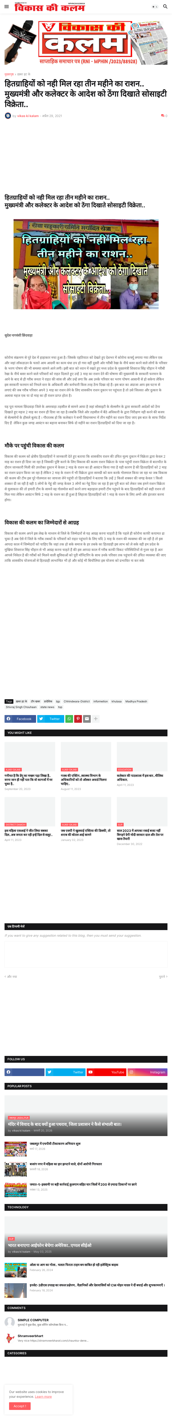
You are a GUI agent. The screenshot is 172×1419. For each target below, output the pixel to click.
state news (47, 707)
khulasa (117, 701)
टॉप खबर (35, 701)
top (60, 707)
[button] (6, 7)
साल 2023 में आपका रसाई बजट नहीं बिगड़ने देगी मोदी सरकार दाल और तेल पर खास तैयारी (140, 835)
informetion (100, 701)
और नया (12, 977)
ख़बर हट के (23, 74)
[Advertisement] (86, 156)
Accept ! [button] (20, 1406)
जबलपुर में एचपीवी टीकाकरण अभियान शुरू (55, 1144)
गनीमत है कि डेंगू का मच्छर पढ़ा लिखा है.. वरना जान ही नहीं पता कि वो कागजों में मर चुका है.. (28, 780)
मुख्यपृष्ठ (9, 74)
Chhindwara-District (77, 701)
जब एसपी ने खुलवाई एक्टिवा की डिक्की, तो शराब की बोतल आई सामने (86, 833)
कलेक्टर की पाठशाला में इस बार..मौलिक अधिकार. (140, 778)
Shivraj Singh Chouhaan (21, 707)
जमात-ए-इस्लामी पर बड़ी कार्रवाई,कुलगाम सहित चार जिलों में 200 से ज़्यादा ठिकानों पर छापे (83, 1184)
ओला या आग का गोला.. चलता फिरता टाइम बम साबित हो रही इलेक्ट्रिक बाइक (74, 1265)
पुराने (162, 977)
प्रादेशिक (48, 701)
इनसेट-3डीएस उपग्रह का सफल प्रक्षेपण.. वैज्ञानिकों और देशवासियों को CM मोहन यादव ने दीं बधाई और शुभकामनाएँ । (97, 1285)
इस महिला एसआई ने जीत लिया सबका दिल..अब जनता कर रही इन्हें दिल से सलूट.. (29, 833)
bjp (58, 701)
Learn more (43, 1396)
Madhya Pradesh (136, 701)
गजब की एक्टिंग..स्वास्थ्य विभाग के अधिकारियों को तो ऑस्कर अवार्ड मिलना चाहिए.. (84, 780)
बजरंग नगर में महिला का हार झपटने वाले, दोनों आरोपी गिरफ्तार (66, 1164)
